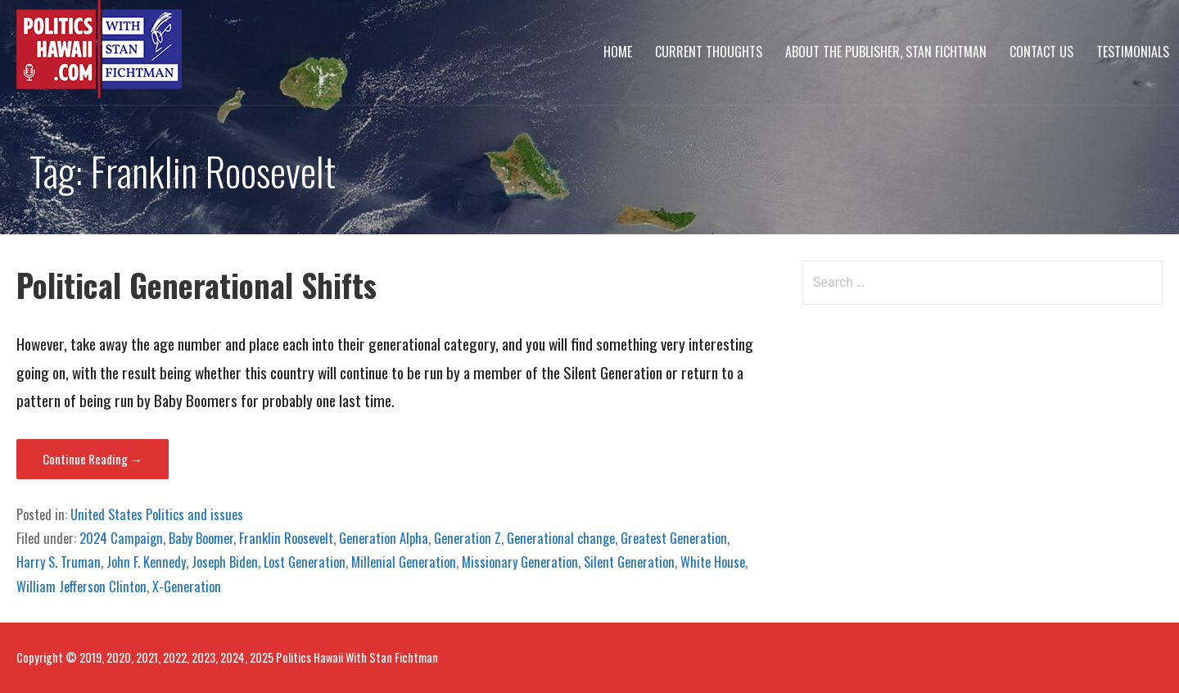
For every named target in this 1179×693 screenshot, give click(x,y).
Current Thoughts (708, 51)
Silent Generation (629, 562)
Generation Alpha (383, 538)
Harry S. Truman (58, 562)
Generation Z (467, 538)
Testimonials (1132, 51)
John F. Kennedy (146, 562)
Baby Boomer (201, 538)
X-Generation (186, 586)
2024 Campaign (121, 538)
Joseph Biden (225, 562)
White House (712, 562)
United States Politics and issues (156, 514)
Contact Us (1041, 51)
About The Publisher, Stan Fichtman (886, 51)
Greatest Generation (674, 538)
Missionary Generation (520, 562)
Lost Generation (305, 562)
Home (617, 51)
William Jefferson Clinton (81, 586)
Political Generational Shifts (196, 284)
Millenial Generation (403, 562)
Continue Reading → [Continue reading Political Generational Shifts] (92, 459)
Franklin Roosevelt (286, 538)
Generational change (561, 538)
